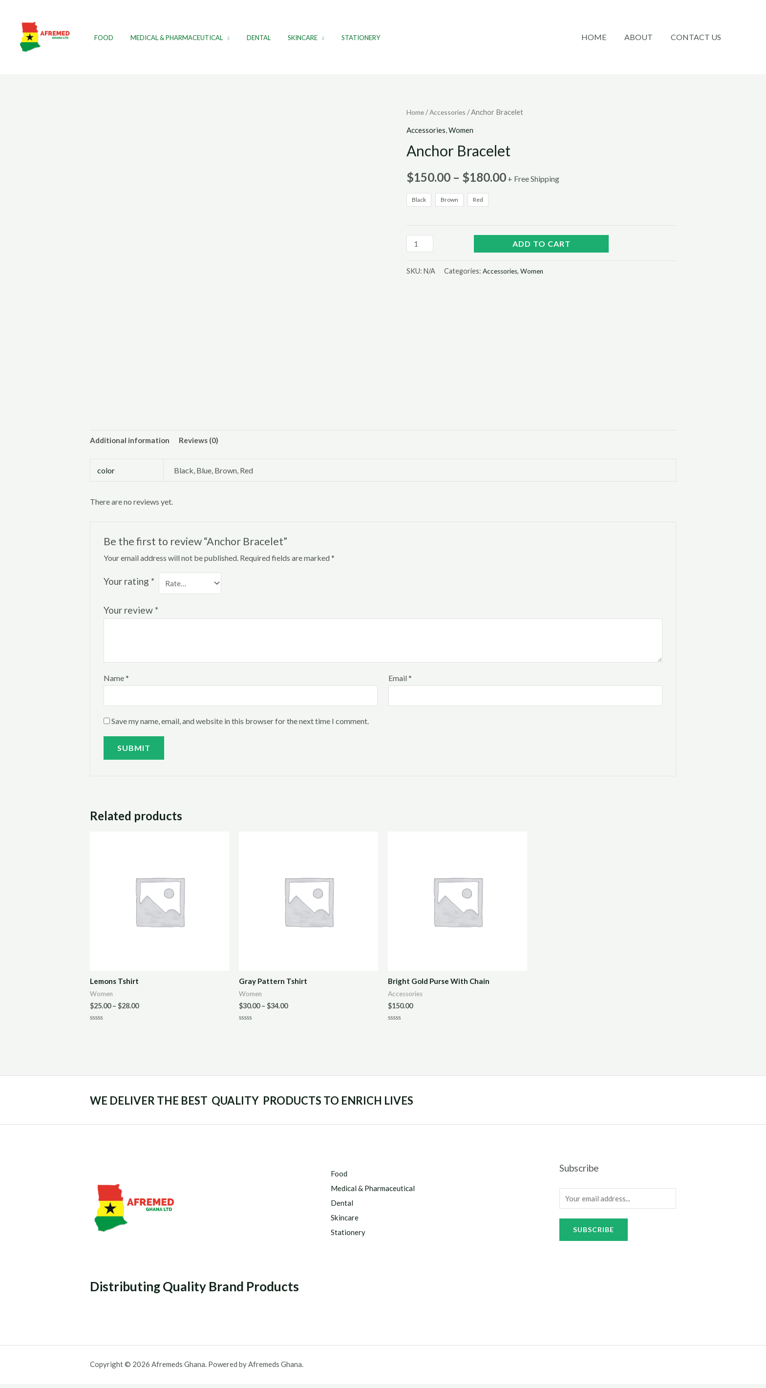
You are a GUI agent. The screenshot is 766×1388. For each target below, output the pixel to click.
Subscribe (593, 1236)
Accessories (450, 111)
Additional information (131, 441)
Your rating (129, 582)
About (642, 37)
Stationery (340, 38)
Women (463, 129)
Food (101, 38)
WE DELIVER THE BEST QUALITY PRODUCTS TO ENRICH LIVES (277, 1104)
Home (600, 37)
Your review (131, 612)
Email (400, 680)
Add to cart (541, 244)
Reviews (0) (203, 441)
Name (116, 680)
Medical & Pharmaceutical (170, 38)
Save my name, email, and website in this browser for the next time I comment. (240, 724)
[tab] (131, 441)
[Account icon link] (744, 37)
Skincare (287, 38)
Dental (247, 38)
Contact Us (697, 37)
